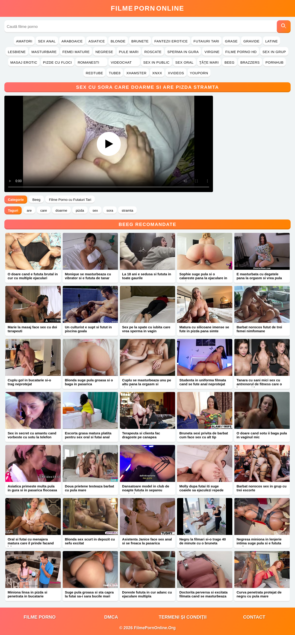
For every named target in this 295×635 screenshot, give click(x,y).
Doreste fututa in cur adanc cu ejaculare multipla (147, 594)
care (43, 210)
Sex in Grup (274, 52)
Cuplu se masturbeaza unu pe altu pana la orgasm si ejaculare (146, 384)
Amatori (24, 41)
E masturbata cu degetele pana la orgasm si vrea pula (259, 276)
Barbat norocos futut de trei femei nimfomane (259, 329)
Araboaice (72, 41)
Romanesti (91, 62)
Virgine (211, 52)
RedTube (94, 73)
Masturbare (44, 52)
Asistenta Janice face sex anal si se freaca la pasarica (147, 541)
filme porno (40, 617)
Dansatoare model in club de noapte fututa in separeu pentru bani (145, 490)
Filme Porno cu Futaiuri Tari (70, 200)
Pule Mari (129, 52)
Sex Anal (47, 41)
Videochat (124, 62)
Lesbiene (17, 52)
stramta (127, 210)
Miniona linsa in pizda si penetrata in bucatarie (27, 594)
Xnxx (157, 73)
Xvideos (176, 73)
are (29, 210)
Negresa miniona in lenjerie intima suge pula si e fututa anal (258, 543)
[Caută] (284, 26)
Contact (254, 617)
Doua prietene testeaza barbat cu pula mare (89, 488)
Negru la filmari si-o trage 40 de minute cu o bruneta (202, 541)
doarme (61, 210)
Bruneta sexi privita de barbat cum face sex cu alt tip (203, 435)
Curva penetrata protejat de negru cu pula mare (258, 594)
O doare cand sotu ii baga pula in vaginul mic (261, 435)
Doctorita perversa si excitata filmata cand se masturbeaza (203, 594)
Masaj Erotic (23, 62)
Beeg (229, 62)
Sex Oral (184, 62)
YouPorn (199, 73)
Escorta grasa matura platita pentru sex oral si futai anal (88, 435)
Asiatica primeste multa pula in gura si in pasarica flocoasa (32, 488)
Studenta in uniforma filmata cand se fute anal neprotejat (202, 382)
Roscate (153, 52)
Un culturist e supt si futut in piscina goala (88, 329)
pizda (80, 210)
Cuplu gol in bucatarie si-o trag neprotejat (29, 382)
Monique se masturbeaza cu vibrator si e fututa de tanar (88, 276)
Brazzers (250, 62)
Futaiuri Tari (206, 41)
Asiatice (96, 41)
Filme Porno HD (241, 52)
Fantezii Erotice (171, 41)
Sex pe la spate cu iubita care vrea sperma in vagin (146, 329)
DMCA (111, 617)
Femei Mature (76, 52)
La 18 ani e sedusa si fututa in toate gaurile (146, 276)
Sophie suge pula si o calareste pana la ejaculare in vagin (203, 278)
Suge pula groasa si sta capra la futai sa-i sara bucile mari (89, 594)
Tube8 (115, 73)
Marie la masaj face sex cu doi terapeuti (32, 329)
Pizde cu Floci (57, 62)
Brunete (140, 41)
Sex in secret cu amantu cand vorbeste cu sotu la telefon (32, 435)
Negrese (104, 52)
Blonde (118, 41)
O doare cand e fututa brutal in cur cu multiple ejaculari (33, 276)
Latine (271, 41)
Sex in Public (156, 62)
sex (95, 210)
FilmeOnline (147, 8)
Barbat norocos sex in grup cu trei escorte (261, 488)
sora (109, 210)
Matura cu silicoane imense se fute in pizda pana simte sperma (204, 331)
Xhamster (136, 73)
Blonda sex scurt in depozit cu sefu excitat (90, 541)
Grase (231, 41)
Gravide (251, 41)
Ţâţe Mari (209, 62)
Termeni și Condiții (183, 617)
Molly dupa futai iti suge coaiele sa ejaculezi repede (201, 488)
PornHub (275, 62)
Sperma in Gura (183, 52)
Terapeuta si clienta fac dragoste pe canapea (141, 435)
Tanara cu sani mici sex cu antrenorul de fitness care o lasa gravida (259, 384)
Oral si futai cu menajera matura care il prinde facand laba (31, 543)
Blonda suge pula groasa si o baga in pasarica (89, 382)
